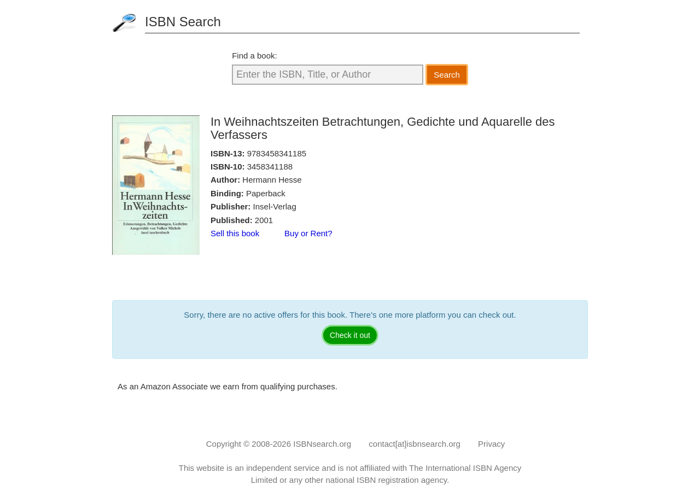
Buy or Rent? (308, 233)
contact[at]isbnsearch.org (414, 443)
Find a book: (254, 55)
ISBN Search (183, 21)
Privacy (491, 443)
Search (447, 74)
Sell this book (235, 233)
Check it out (350, 335)
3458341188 (270, 166)
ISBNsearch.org (322, 443)
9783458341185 (276, 153)
